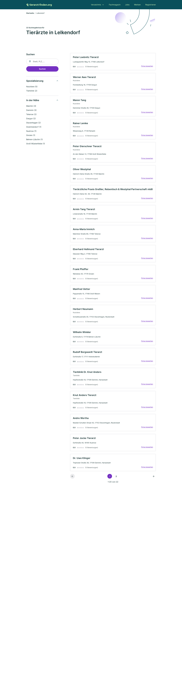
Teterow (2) (31, 114)
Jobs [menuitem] (127, 4)
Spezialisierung (34, 81)
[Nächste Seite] (153, 479)
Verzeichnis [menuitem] (96, 4)
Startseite (30, 13)
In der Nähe (32, 100)
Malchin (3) (31, 106)
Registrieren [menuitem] (150, 4)
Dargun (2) (31, 119)
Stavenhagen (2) (33, 123)
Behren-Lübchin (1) (34, 139)
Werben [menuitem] (137, 4)
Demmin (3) (31, 110)
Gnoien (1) (30, 135)
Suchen (42, 69)
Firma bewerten (147, 66)
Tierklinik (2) (31, 91)
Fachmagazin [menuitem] (114, 4)
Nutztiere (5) (31, 87)
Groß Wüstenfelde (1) (35, 144)
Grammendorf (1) (33, 127)
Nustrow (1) (31, 131)
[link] (113, 62)
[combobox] (42, 62)
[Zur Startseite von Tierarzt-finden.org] (39, 4)
